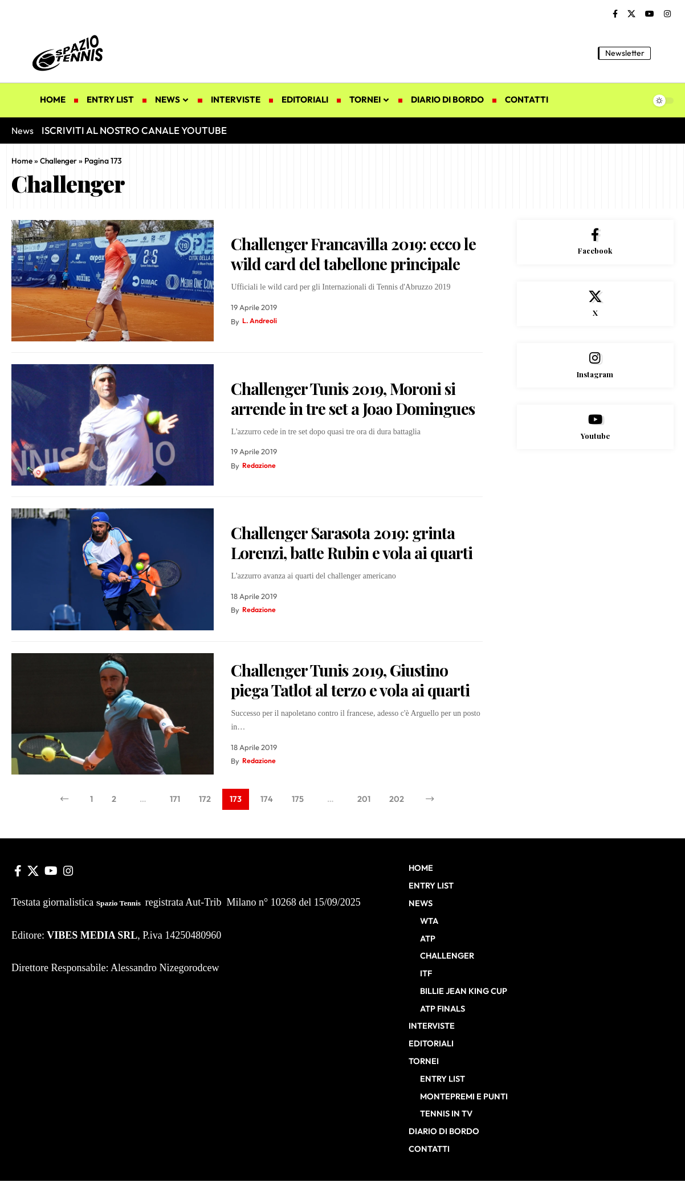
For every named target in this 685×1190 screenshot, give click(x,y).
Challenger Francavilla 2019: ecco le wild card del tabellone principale (353, 253)
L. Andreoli (260, 321)
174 (266, 800)
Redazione (259, 465)
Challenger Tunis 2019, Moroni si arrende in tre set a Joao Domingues (353, 398)
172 (202, 800)
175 (298, 800)
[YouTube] (649, 14)
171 (171, 800)
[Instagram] (667, 14)
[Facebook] (615, 14)
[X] (631, 14)
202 (401, 800)
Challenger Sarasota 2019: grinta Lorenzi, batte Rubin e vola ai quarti (351, 542)
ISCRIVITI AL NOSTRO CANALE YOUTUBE (134, 130)
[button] (665, 53)
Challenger (59, 161)
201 (366, 800)
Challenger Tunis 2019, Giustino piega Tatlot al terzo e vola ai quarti (350, 679)
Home (21, 161)
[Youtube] (595, 434)
